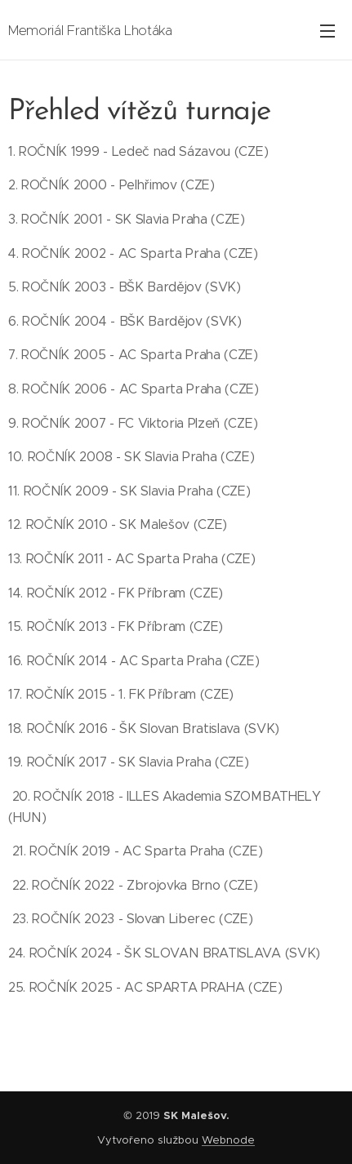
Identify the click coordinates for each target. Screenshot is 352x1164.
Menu (327, 31)
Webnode (228, 1140)
